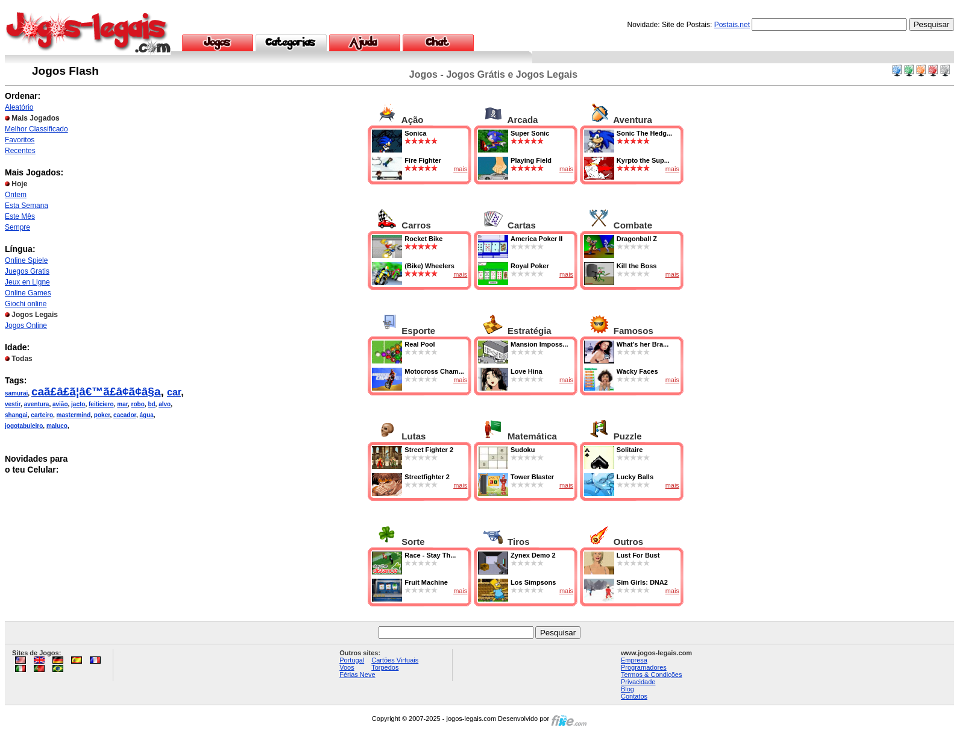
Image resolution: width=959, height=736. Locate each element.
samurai (16, 393)
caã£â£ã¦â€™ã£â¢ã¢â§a (96, 391)
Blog (627, 689)
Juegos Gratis (27, 271)
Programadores (644, 667)
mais (460, 168)
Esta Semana (26, 205)
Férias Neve (357, 674)
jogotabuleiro (24, 426)
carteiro (42, 415)
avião (60, 404)
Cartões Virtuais (394, 660)
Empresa (634, 660)
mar (122, 404)
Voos (346, 667)
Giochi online (25, 304)
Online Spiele (26, 260)
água (146, 415)
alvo (165, 404)
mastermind (74, 415)
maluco (57, 426)
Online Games (28, 293)
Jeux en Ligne (27, 282)
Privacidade (638, 681)
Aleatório (19, 107)
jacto (78, 404)
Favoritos (19, 140)
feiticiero (101, 404)
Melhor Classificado (36, 129)
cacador (124, 415)
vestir (12, 404)
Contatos (634, 696)
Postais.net (732, 24)
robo (138, 404)
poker (102, 415)
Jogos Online (26, 325)
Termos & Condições (651, 674)
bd (151, 404)
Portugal (351, 660)
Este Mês (20, 216)
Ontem (16, 194)
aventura (36, 404)
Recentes (20, 150)
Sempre (17, 227)
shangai (16, 415)
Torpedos (384, 667)
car (174, 392)
